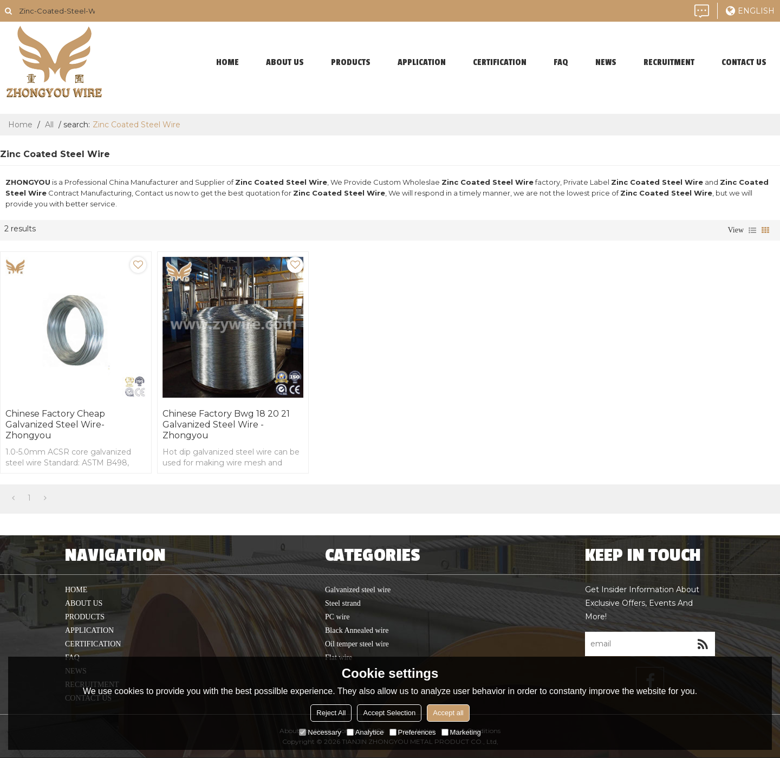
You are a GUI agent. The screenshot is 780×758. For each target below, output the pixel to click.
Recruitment (669, 62)
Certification (499, 62)
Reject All (331, 713)
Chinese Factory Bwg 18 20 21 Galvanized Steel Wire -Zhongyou (226, 424)
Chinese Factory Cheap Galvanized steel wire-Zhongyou (55, 424)
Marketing (461, 732)
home (227, 62)
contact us (744, 62)
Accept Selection (389, 713)
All (49, 124)
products (350, 62)
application (422, 62)
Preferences (412, 732)
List (752, 230)
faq (561, 62)
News (605, 62)
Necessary (320, 732)
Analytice (365, 732)
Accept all (448, 713)
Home (20, 124)
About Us (285, 62)
